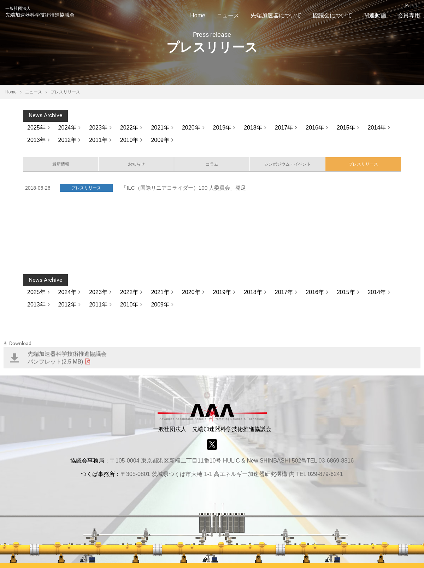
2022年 (129, 128)
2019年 (222, 128)
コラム (212, 165)
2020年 (191, 128)
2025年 (36, 128)
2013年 (36, 140)
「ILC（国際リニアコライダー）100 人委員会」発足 (187, 190)
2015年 (346, 128)
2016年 (315, 128)
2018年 (253, 128)
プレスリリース (363, 165)
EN (416, 6)
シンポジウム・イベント (287, 165)
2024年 (67, 128)
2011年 (98, 140)
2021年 (160, 128)
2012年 (67, 140)
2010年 (129, 140)
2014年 (377, 128)
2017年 (284, 128)
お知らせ (136, 165)
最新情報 (61, 165)
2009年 (160, 140)
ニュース (33, 92)
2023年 (98, 128)
